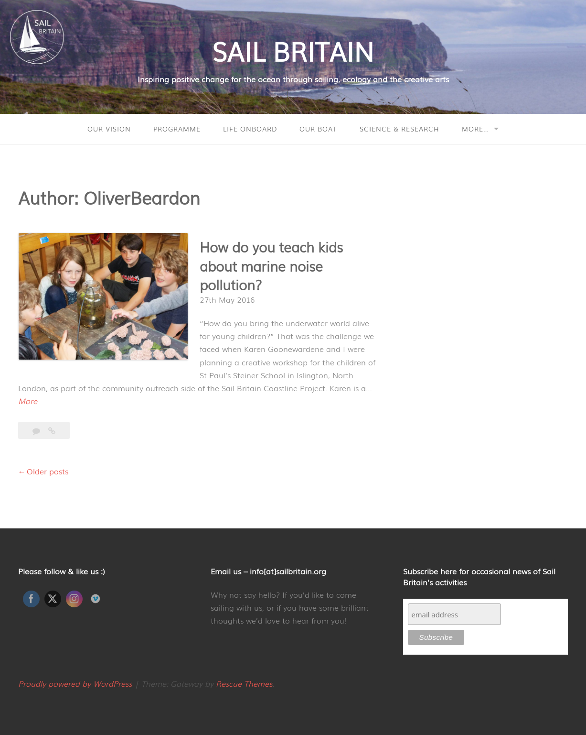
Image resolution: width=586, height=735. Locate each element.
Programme (177, 128)
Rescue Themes (244, 683)
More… (475, 128)
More (27, 401)
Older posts (47, 471)
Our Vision (109, 128)
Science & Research (399, 128)
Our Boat (318, 128)
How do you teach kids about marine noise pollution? (271, 265)
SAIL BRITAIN (293, 50)
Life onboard (250, 128)
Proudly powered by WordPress (75, 683)
